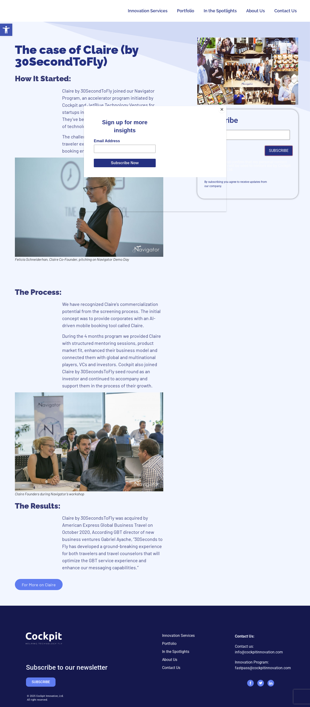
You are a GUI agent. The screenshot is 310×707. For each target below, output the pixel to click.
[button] (6, 30)
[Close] (225, 107)
